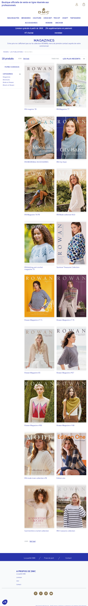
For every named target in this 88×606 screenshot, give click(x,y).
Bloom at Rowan (8, 85)
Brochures (6, 80)
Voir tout (26, 58)
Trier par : (55, 59)
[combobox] (73, 59)
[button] (12, 74)
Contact (18, 584)
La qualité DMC (21, 574)
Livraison (19, 577)
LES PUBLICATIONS (16, 52)
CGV (17, 581)
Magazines (6, 77)
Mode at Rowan (8, 82)
